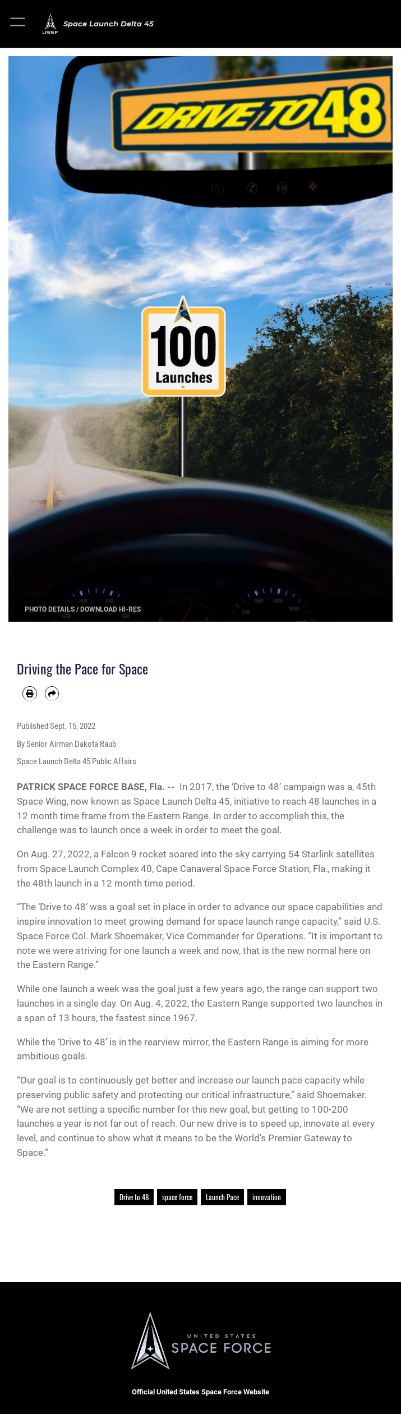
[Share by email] (52, 693)
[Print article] (29, 693)
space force (177, 1197)
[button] (18, 24)
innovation (266, 1197)
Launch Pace (222, 1197)
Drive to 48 (134, 1197)
